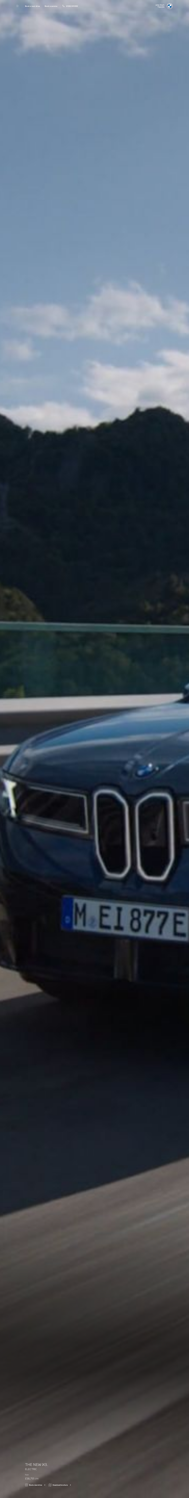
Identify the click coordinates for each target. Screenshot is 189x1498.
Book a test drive (32, 6)
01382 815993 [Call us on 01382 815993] (72, 6)
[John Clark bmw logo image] (164, 6)
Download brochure (60, 1485)
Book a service (51, 6)
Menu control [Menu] (17, 6)
